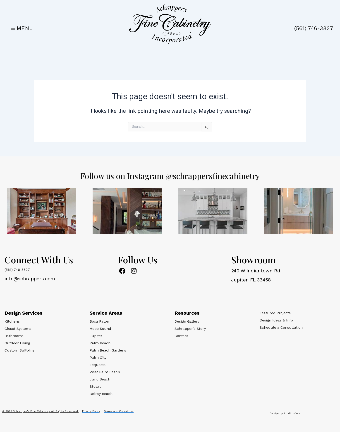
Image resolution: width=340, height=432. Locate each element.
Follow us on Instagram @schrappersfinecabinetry (170, 175)
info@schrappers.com (30, 278)
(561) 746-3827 (313, 28)
